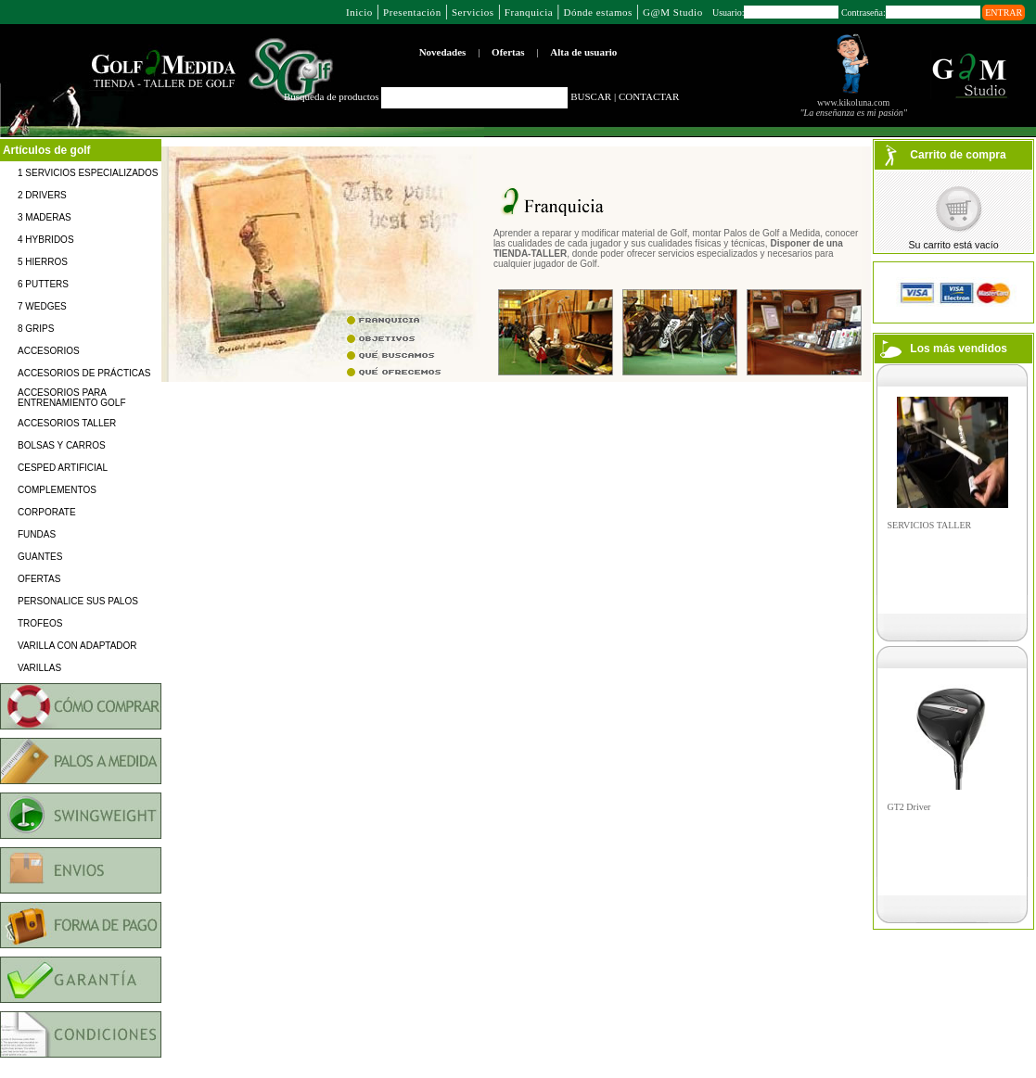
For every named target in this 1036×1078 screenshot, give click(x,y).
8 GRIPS (36, 328)
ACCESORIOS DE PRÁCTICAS (84, 373)
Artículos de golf (47, 150)
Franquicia (529, 12)
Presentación (412, 12)
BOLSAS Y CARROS (62, 445)
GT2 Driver (909, 807)
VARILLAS (39, 668)
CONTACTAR (649, 96)
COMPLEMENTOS (57, 490)
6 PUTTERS (43, 284)
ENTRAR (1003, 12)
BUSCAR (590, 96)
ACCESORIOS (49, 351)
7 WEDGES (42, 306)
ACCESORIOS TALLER (67, 423)
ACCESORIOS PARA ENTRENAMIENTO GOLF (72, 397)
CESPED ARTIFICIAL (63, 468)
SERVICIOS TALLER (930, 525)
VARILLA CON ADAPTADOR (77, 645)
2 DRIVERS (42, 195)
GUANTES (40, 557)
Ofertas (508, 51)
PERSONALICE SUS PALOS (78, 601)
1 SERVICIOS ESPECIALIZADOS (88, 173)
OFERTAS (39, 579)
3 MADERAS (44, 217)
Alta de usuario (583, 51)
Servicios (473, 12)
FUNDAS (37, 534)
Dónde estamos (597, 12)
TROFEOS (40, 623)
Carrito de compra (957, 154)
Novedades (443, 51)
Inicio (359, 12)
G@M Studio (673, 12)
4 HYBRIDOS (46, 240)
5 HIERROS (43, 262)
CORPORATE (47, 512)
